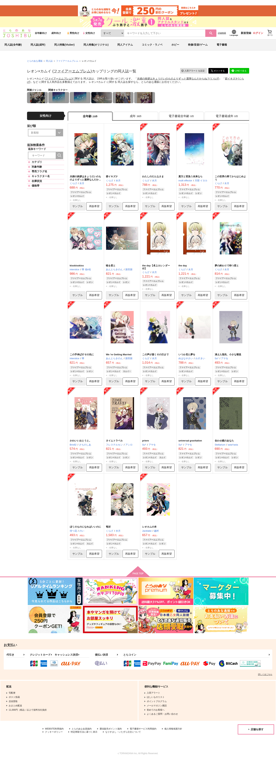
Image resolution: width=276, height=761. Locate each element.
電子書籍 (222, 45)
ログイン (258, 33)
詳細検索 (222, 33)
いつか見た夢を (186, 355)
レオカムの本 (149, 527)
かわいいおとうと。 (80, 441)
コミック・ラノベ (152, 45)
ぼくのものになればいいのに (85, 527)
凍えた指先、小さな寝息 (228, 355)
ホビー (175, 45)
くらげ (214, 78)
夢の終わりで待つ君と (227, 266)
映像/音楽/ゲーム (198, 45)
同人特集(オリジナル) (95, 45)
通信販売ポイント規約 (111, 729)
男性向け (73, 33)
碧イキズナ (231, 78)
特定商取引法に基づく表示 (84, 732)
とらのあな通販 (35, 61)
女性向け (89, 33)
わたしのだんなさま (153, 177)
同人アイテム (125, 45)
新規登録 (246, 33)
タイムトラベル (114, 441)
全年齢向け (41, 33)
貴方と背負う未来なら (190, 177)
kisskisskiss (77, 266)
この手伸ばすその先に (82, 355)
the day (182, 266)
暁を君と (111, 266)
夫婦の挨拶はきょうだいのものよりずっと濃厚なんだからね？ (173, 78)
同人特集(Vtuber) (64, 45)
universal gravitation (190, 441)
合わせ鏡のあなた (224, 441)
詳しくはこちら (265, 675)
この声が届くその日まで (155, 355)
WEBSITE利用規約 (54, 729)
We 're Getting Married (118, 355)
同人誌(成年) (38, 45)
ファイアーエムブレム (72, 72)
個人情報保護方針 (173, 729)
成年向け (56, 33)
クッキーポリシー (54, 732)
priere (145, 441)
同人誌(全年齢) (13, 45)
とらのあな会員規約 (82, 729)
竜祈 (108, 527)
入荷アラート (193, 71)
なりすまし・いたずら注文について (123, 732)
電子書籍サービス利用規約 (143, 729)
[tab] (135, 116)
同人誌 (49, 61)
